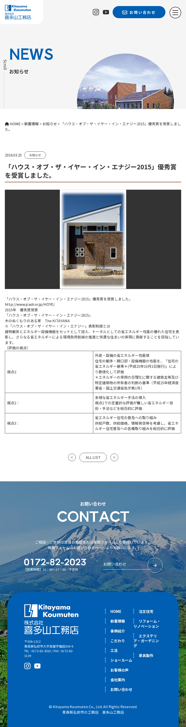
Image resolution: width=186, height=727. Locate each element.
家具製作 (146, 655)
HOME (115, 611)
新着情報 (117, 621)
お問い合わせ (121, 689)
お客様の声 (119, 669)
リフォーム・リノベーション (147, 623)
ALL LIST (93, 457)
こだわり (117, 640)
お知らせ (35, 155)
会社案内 (117, 679)
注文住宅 (146, 611)
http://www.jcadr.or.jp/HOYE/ (30, 304)
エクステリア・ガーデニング (146, 640)
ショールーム (121, 660)
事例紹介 (117, 630)
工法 (114, 650)
